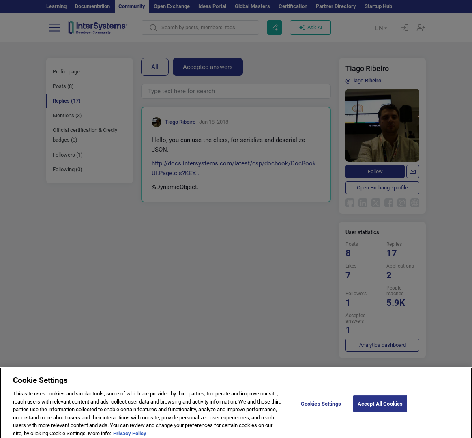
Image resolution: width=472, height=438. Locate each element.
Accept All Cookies (380, 406)
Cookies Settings (321, 406)
